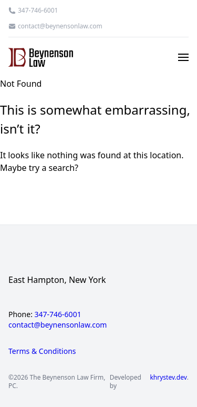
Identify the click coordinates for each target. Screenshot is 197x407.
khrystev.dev (168, 377)
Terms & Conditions (42, 351)
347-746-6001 (38, 10)
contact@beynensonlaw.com (60, 26)
